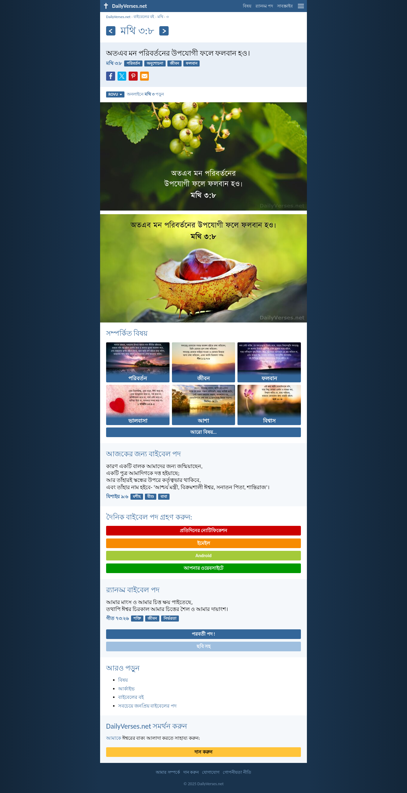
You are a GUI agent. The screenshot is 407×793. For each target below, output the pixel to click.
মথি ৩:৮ (114, 63)
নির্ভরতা (170, 618)
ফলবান (191, 63)
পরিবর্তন (133, 63)
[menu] (301, 8)
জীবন (174, 63)
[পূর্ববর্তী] (110, 30)
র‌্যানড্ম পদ (264, 6)
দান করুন (203, 752)
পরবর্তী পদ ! (203, 634)
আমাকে (113, 738)
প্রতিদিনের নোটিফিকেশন (204, 530)
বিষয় (247, 6)
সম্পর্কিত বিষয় (127, 333)
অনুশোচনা (155, 63)
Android (203, 555)
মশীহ (137, 496)
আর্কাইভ (126, 689)
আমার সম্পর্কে (168, 772)
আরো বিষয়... (203, 432)
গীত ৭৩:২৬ (117, 618)
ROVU (115, 94)
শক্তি (137, 618)
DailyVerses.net (118, 16)
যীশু (150, 496)
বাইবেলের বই (143, 16)
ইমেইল (203, 543)
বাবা (164, 496)
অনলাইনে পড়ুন (145, 94)
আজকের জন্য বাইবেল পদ (143, 453)
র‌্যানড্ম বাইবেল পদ (133, 589)
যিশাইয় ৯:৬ (117, 496)
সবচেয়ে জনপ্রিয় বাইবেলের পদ (147, 706)
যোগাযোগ (210, 772)
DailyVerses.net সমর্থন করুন (146, 726)
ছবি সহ (204, 646)
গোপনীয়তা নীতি (237, 772)
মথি (160, 16)
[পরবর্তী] (164, 30)
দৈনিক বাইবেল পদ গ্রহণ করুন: (149, 517)
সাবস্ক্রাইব (285, 6)
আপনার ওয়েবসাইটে (204, 568)
